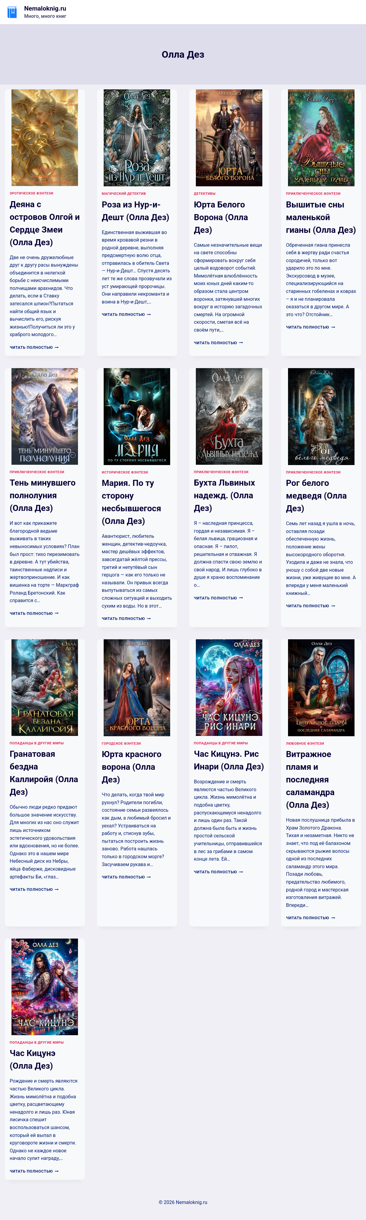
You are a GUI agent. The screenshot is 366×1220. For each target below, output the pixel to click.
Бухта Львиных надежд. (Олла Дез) (224, 495)
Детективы (205, 194)
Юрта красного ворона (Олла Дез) (132, 767)
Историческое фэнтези (125, 472)
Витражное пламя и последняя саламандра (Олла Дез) (310, 779)
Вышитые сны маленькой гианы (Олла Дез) (321, 217)
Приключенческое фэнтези (313, 194)
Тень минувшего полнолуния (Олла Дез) (43, 495)
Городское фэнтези (121, 744)
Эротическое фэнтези (31, 193)
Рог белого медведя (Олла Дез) (316, 495)
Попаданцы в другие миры (37, 743)
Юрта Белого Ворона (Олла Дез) (221, 217)
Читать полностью (34, 347)
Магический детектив (124, 194)
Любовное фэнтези (305, 744)
